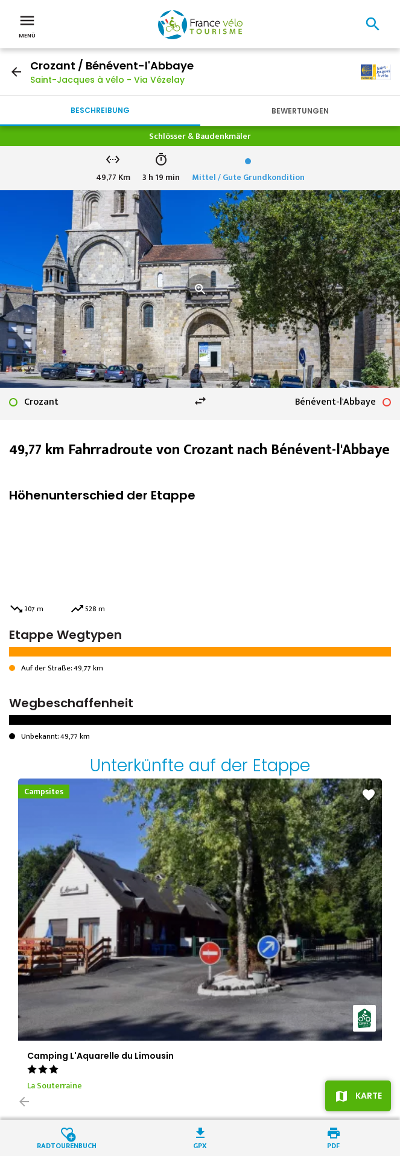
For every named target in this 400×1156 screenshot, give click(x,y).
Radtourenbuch (67, 1145)
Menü (27, 25)
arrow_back (16, 72)
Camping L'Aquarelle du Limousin (100, 1056)
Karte (368, 1096)
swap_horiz (200, 401)
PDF (333, 1145)
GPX (200, 1145)
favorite (368, 795)
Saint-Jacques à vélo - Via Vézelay (107, 80)
